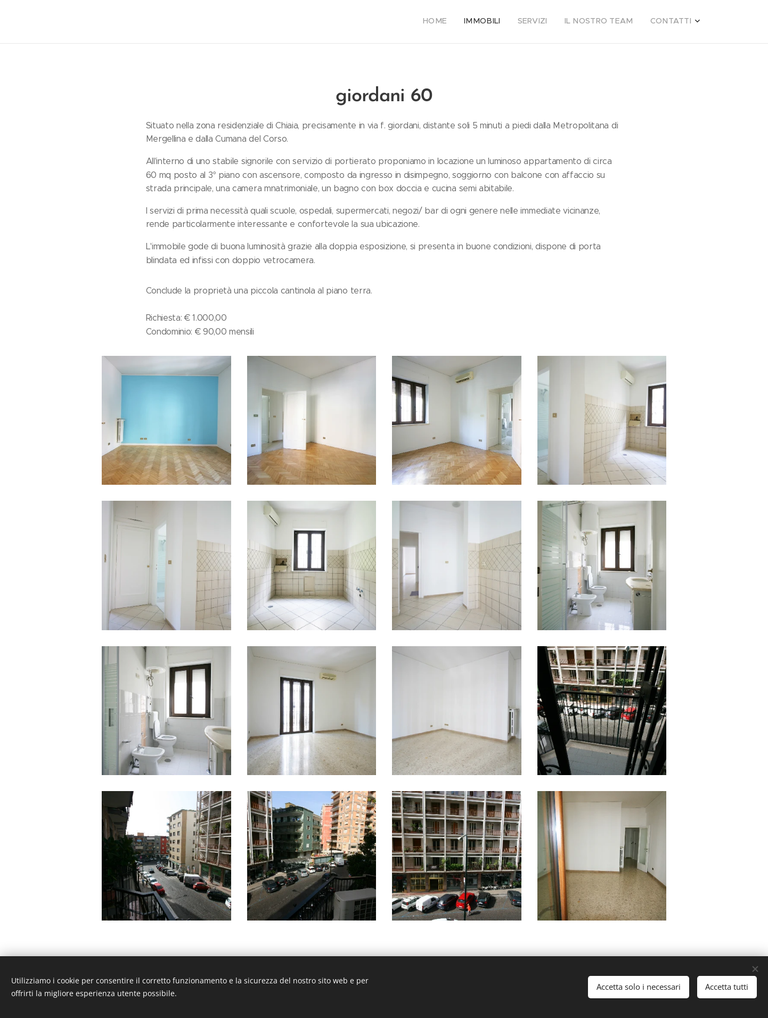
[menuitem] (626, 22)
